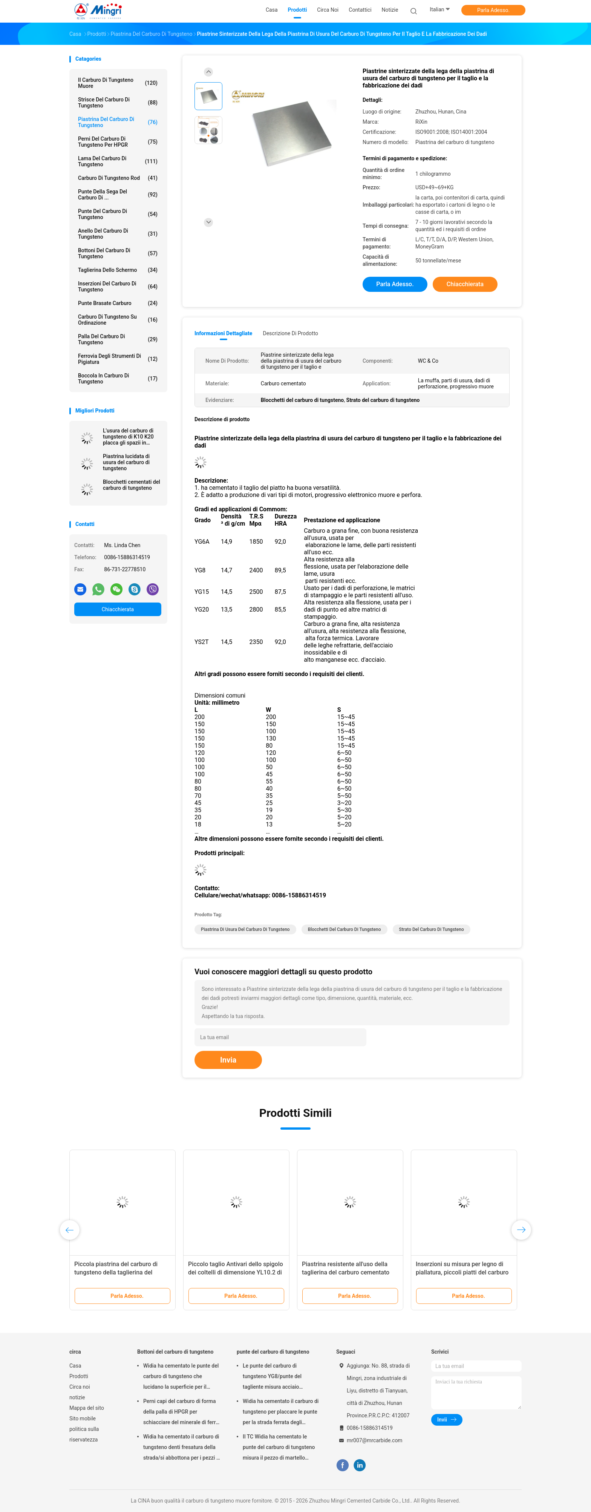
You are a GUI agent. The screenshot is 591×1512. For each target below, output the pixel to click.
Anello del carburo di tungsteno (118, 234)
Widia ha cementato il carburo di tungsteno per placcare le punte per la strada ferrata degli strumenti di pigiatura (280, 1413)
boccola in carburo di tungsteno (118, 379)
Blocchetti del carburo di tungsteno (344, 929)
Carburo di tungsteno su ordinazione (118, 320)
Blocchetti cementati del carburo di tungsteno (131, 485)
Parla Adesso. (493, 10)
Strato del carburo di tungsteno (431, 929)
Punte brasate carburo (118, 303)
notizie (77, 1397)
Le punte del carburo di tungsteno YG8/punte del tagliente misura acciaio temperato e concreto (272, 1377)
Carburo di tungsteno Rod (118, 178)
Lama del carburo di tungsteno (118, 161)
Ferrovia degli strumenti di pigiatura (118, 359)
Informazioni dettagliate (223, 333)
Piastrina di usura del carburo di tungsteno (245, 929)
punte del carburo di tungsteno (118, 214)
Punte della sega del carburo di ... (118, 195)
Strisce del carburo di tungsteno (118, 103)
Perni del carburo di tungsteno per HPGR (118, 142)
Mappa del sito (86, 1408)
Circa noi (79, 1387)
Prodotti (78, 1376)
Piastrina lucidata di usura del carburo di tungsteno (126, 462)
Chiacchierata (118, 609)
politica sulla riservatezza (84, 1434)
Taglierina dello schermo (118, 270)
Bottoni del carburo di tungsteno (118, 253)
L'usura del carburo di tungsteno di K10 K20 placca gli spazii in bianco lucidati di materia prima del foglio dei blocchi (131, 437)
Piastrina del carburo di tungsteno (118, 122)
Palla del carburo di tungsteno (118, 339)
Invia (228, 1059)
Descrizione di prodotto (290, 333)
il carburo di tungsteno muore (118, 83)
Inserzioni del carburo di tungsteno (118, 287)
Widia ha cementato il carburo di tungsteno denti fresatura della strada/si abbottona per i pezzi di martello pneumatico (181, 1448)
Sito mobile (82, 1418)
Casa (75, 1366)
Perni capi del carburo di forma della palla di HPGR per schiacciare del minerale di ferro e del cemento (181, 1413)
